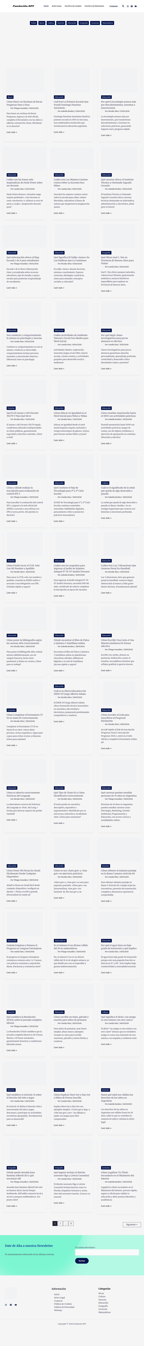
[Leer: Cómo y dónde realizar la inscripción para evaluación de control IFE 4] (25, 470)
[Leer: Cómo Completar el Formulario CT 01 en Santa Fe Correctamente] (25, 703)
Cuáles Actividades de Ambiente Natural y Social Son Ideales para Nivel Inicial (72, 338)
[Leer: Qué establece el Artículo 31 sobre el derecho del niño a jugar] (25, 1092)
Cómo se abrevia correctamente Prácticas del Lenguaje (23, 805)
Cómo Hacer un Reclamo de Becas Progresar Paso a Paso (23, 104)
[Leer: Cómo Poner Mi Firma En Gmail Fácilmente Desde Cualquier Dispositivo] (25, 862)
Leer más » (12, 133)
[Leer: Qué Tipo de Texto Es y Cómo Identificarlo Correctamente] (72, 781)
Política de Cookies (60, 1321)
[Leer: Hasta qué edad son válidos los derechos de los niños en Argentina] (119, 1092)
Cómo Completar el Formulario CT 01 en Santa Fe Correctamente (25, 727)
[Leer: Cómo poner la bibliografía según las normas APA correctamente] (25, 625)
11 (71, 1242)
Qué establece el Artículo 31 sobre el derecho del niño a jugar (22, 1116)
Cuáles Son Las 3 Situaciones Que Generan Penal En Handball (118, 572)
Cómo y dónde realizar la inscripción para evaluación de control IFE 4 (25, 494)
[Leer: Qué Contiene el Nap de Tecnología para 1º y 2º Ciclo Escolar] (72, 470)
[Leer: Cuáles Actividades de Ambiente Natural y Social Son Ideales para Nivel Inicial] (72, 314)
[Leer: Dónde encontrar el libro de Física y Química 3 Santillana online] (72, 625)
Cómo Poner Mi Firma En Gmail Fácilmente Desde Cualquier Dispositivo (21, 886)
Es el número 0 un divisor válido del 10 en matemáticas (71, 963)
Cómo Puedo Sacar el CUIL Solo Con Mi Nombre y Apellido (22, 572)
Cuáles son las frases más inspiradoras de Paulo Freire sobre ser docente (23, 183)
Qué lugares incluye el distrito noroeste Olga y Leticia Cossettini (71, 1194)
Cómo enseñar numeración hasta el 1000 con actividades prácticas (118, 416)
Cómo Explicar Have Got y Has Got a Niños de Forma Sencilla (72, 1115)
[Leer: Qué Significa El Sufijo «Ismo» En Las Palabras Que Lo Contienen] (72, 236)
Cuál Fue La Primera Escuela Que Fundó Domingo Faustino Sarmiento (71, 105)
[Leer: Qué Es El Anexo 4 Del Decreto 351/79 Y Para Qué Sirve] (25, 392)
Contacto (56, 1318)
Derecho (59, 23)
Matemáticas (113, 23)
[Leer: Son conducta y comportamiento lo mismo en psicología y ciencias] (25, 314)
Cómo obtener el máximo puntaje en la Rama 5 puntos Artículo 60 (117, 886)
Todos (28, 23)
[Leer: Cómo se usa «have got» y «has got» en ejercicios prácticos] (72, 862)
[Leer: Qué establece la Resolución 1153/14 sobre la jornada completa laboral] (25, 1014)
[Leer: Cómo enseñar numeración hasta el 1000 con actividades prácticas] (119, 392)
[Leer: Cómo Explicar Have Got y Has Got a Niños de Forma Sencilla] (72, 1092)
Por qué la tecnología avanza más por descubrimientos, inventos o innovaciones (118, 105)
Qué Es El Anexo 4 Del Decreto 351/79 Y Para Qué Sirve (24, 415)
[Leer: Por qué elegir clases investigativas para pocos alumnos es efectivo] (119, 314)
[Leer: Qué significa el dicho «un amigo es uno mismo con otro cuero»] (119, 1014)
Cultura (47, 23)
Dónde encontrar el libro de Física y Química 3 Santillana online (71, 649)
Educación (72, 23)
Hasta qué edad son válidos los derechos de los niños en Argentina (119, 1116)
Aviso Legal (57, 1315)
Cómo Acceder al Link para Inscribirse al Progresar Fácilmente (116, 727)
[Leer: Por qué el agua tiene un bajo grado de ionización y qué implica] (119, 940)
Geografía (85, 23)
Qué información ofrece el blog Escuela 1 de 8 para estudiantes (25, 259)
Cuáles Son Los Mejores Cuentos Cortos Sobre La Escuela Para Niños (68, 183)
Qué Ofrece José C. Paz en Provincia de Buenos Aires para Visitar (116, 261)
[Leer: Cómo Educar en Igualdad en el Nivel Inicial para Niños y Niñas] (72, 392)
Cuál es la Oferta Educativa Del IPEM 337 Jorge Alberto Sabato (72, 702)
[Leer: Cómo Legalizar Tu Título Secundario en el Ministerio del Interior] (119, 1170)
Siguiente (132, 1242)
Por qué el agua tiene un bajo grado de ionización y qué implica (118, 964)
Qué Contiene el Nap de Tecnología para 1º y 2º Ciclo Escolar (70, 494)
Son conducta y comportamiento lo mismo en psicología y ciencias (24, 338)
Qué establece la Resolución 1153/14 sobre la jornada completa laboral (23, 1038)
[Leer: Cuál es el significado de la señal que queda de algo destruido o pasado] (119, 470)
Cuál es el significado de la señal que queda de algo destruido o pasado (116, 494)
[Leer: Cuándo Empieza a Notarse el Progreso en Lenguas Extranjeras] (25, 940)
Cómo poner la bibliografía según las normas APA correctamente (22, 649)
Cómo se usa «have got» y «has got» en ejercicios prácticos (69, 886)
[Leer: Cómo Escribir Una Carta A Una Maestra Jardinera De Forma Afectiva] (119, 625)
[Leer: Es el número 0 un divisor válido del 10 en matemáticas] (72, 940)
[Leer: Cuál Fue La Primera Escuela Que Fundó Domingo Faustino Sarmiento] (72, 81)
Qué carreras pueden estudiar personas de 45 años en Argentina (118, 805)
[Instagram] (128, 6)
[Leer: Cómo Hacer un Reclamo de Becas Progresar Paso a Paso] (25, 81)
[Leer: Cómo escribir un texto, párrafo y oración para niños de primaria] (72, 1014)
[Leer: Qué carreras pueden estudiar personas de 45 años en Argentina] (119, 781)
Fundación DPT (23, 6)
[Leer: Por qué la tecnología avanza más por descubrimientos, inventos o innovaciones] (119, 81)
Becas (37, 23)
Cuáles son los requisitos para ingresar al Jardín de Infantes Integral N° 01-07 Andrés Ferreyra (71, 574)
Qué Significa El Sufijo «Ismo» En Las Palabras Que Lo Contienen (72, 261)
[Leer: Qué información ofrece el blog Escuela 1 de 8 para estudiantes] (25, 236)
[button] (114, 6)
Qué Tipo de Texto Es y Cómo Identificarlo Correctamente (71, 804)
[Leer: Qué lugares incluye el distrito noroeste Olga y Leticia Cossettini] (72, 1170)
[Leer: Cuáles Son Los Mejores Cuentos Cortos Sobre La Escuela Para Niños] (72, 159)
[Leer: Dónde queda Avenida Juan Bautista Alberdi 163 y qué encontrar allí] (25, 1170)
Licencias (98, 23)
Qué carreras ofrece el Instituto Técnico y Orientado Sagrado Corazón (119, 183)
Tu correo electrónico (107, 1268)
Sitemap (55, 1328)
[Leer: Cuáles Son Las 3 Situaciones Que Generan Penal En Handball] (119, 548)
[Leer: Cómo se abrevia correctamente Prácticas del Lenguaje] (25, 781)
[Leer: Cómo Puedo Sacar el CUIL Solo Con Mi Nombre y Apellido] (25, 548)
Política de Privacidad (62, 1325)
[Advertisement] (72, 50)
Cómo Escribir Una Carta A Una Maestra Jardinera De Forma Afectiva (116, 649)
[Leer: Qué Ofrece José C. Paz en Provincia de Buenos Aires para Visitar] (119, 236)
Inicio (54, 1312)
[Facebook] (132, 6)
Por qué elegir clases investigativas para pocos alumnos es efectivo (116, 338)
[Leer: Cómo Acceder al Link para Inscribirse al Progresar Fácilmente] (119, 703)
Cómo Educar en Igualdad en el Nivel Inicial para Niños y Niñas (72, 416)
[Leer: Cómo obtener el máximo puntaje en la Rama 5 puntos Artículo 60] (119, 862)
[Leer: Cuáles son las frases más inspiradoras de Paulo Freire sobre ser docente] (25, 159)
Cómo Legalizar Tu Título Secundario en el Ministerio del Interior (117, 1194)
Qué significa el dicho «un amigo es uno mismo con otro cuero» (118, 1038)
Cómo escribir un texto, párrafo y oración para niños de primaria (70, 1038)
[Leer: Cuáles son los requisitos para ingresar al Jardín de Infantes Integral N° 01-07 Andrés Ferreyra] (72, 548)
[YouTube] (136, 6)
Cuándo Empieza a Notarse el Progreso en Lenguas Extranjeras (24, 964)
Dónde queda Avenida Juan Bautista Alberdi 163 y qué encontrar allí (22, 1194)
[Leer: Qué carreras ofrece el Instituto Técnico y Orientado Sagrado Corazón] (119, 159)
